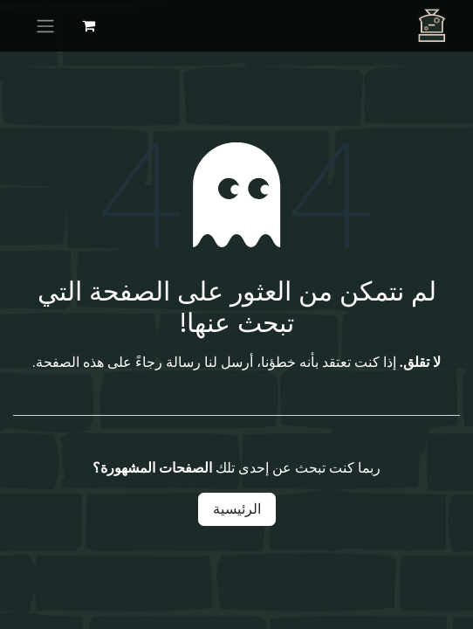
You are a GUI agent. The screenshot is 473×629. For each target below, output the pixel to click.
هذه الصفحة (70, 362)
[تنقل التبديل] (45, 26)
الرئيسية (237, 509)
